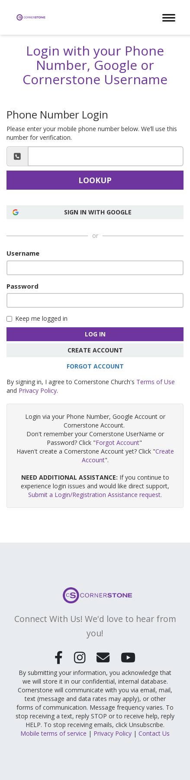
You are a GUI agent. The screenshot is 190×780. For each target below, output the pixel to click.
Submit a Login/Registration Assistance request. (95, 494)
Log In (95, 334)
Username (22, 253)
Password (22, 286)
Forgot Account (95, 366)
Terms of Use (155, 382)
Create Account (95, 350)
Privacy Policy (38, 390)
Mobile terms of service (53, 732)
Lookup (95, 180)
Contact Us (154, 732)
